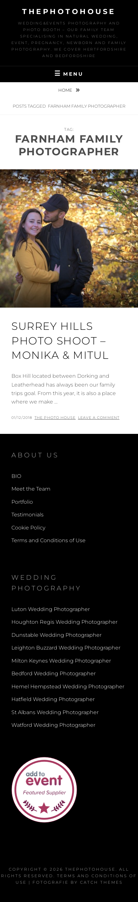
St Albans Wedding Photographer (55, 712)
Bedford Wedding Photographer (53, 673)
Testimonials (27, 515)
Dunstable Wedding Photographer (56, 635)
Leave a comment (99, 417)
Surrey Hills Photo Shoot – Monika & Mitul (60, 341)
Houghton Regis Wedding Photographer (64, 622)
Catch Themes (101, 882)
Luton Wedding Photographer (50, 609)
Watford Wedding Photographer (53, 725)
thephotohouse (69, 11)
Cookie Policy (28, 528)
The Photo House (55, 417)
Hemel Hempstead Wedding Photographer (67, 686)
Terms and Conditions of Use (48, 540)
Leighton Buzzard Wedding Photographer (65, 648)
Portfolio (22, 502)
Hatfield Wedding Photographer (53, 699)
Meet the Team (30, 489)
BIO (16, 476)
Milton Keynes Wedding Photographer (61, 661)
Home (65, 90)
